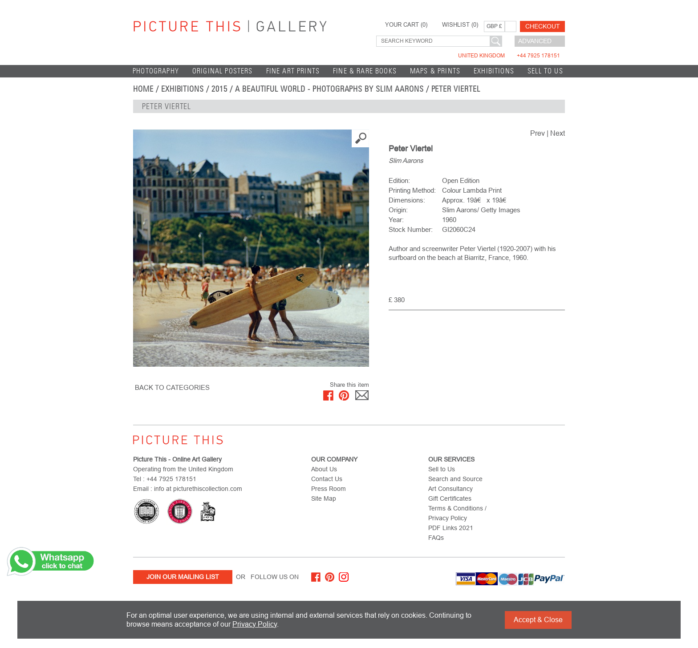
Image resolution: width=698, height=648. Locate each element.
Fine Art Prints (293, 71)
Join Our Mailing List (182, 576)
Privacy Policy (254, 624)
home (143, 89)
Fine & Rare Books (365, 71)
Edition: (399, 180)
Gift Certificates (449, 498)
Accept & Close (538, 620)
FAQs (436, 537)
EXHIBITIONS (494, 71)
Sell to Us (545, 71)
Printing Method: (412, 190)
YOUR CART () (406, 25)
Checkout (542, 26)
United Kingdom (509, 55)
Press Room (328, 488)
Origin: (398, 210)
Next (557, 133)
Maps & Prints (435, 71)
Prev (537, 133)
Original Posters (222, 71)
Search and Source (455, 478)
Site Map (323, 498)
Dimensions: (407, 200)
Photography (156, 71)
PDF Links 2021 (450, 527)
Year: (396, 219)
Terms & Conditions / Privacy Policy (457, 513)
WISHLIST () (460, 25)
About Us (324, 469)
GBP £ (494, 26)
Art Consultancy (450, 488)
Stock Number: (411, 229)
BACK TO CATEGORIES (172, 387)
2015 (219, 89)
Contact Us (326, 478)
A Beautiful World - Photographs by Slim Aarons (329, 89)
